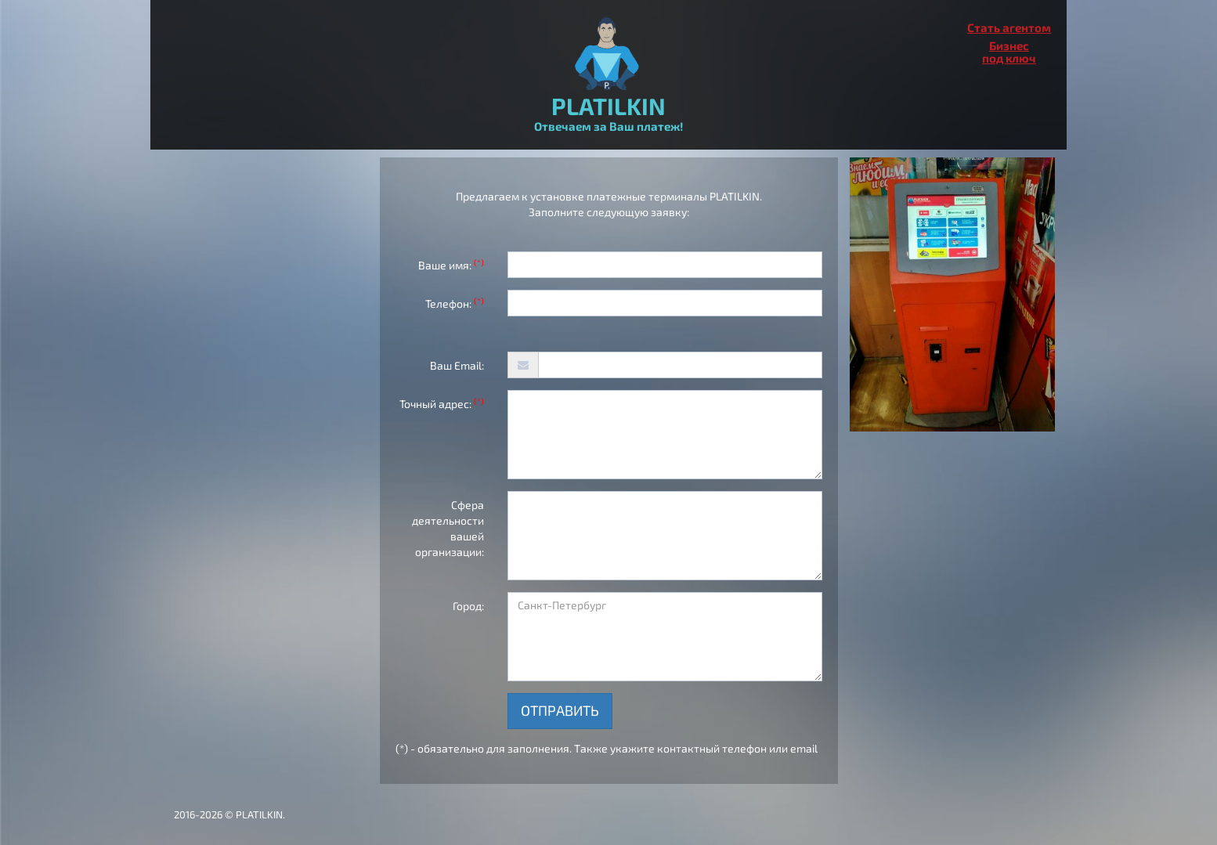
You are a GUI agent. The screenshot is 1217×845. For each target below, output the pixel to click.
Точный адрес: (441, 403)
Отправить (560, 710)
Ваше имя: (451, 265)
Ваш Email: (457, 365)
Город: (468, 605)
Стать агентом (1009, 27)
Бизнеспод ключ (1009, 51)
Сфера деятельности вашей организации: (448, 528)
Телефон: (454, 303)
